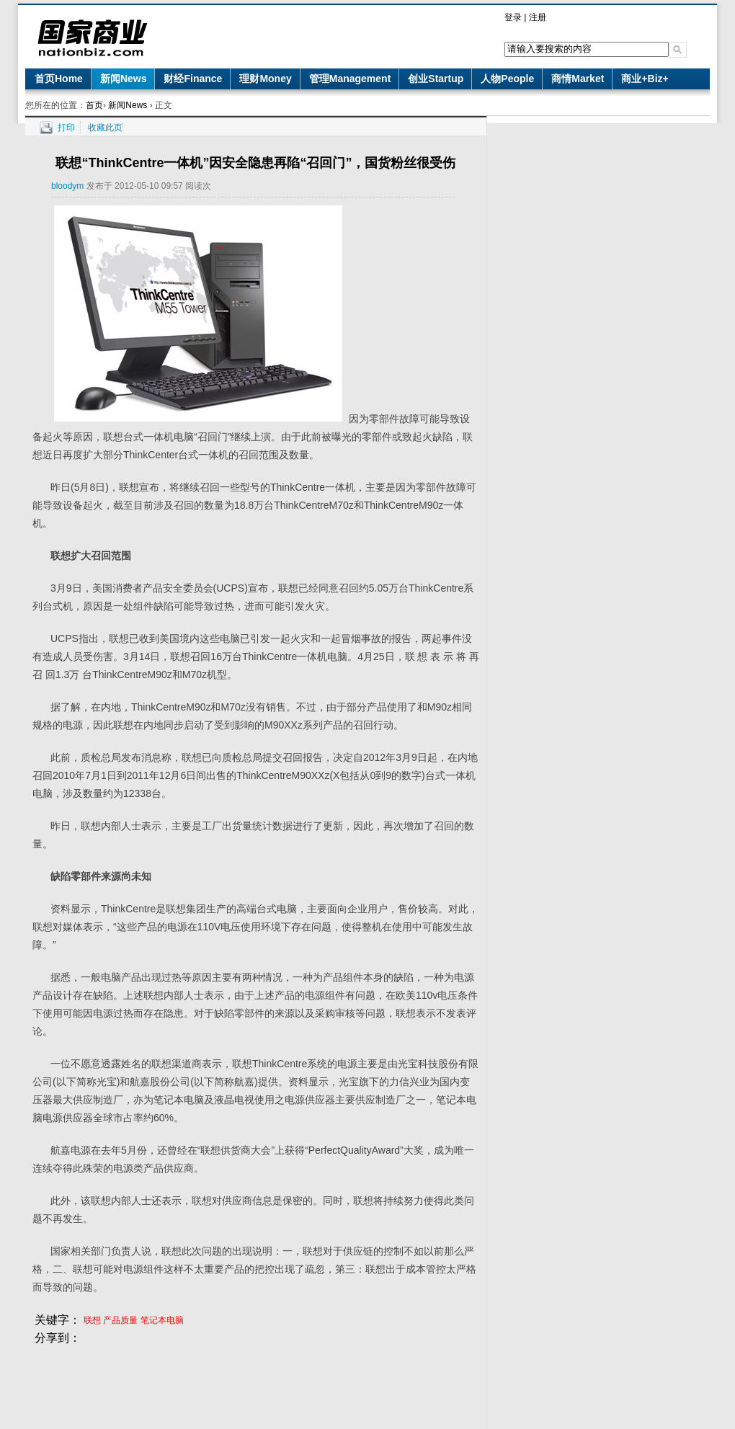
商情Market (577, 78)
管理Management (350, 78)
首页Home (59, 78)
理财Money (265, 78)
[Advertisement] (255, 1380)
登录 (513, 17)
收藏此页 (105, 128)
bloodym (67, 186)
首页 (94, 105)
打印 (66, 128)
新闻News (123, 78)
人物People (507, 78)
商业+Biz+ (644, 78)
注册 (537, 17)
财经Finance (193, 78)
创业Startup (435, 78)
